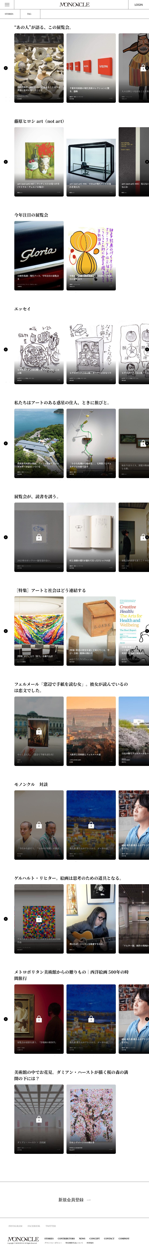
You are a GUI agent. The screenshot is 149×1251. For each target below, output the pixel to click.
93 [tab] (88, 104)
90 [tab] (77, 104)
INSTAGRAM (15, 1226)
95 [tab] (95, 104)
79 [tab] (135, 101)
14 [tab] (51, 97)
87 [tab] (67, 104)
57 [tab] (58, 101)
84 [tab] (57, 104)
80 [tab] (139, 101)
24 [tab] (86, 97)
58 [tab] (62, 101)
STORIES (9, 14)
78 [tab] (132, 101)
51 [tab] (37, 101)
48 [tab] (27, 101)
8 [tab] (30, 97)
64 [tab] (83, 101)
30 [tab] (107, 97)
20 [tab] (72, 97)
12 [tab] (44, 97)
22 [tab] (79, 97)
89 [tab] (74, 104)
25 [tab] (90, 97)
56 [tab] (55, 101)
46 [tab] (20, 101)
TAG (29, 14)
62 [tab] (76, 101)
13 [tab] (48, 97)
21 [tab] (76, 97)
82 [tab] (146, 101)
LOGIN (139, 4)
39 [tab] (139, 97)
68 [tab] (97, 101)
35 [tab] (125, 97)
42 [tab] (6, 101)
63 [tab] (79, 101)
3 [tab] (13, 97)
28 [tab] (100, 97)
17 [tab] (62, 97)
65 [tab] (86, 101)
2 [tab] (9, 97)
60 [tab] (69, 101)
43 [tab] (9, 101)
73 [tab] (114, 101)
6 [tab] (23, 97)
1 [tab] (6, 97)
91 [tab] (81, 104)
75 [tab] (121, 101)
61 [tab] (72, 101)
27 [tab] (97, 97)
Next (147, 68)
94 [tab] (91, 104)
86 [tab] (64, 104)
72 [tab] (111, 101)
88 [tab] (70, 104)
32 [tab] (114, 97)
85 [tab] (60, 104)
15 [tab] (55, 97)
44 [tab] (13, 101)
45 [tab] (16, 101)
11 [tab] (41, 97)
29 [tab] (104, 97)
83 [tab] (53, 104)
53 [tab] (44, 101)
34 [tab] (121, 97)
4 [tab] (16, 97)
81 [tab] (142, 101)
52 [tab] (41, 101)
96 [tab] (98, 104)
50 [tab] (34, 101)
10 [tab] (37, 97)
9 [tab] (34, 97)
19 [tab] (69, 97)
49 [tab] (30, 101)
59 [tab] (65, 101)
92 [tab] (84, 104)
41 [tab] (146, 97)
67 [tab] (93, 101)
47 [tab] (23, 101)
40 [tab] (142, 97)
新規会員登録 (74, 1199)
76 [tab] (125, 101)
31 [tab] (111, 97)
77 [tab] (128, 101)
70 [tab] (104, 101)
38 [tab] (135, 97)
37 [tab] (132, 97)
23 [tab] (83, 97)
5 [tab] (20, 97)
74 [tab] (118, 101)
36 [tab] (128, 97)
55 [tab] (51, 101)
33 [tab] (118, 97)
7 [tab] (27, 97)
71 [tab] (107, 101)
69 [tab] (100, 101)
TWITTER (51, 1226)
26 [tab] (93, 97)
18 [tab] (65, 97)
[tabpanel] (39, 68)
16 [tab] (58, 97)
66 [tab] (90, 101)
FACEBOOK (34, 1226)
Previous (6, 68)
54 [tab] (48, 101)
